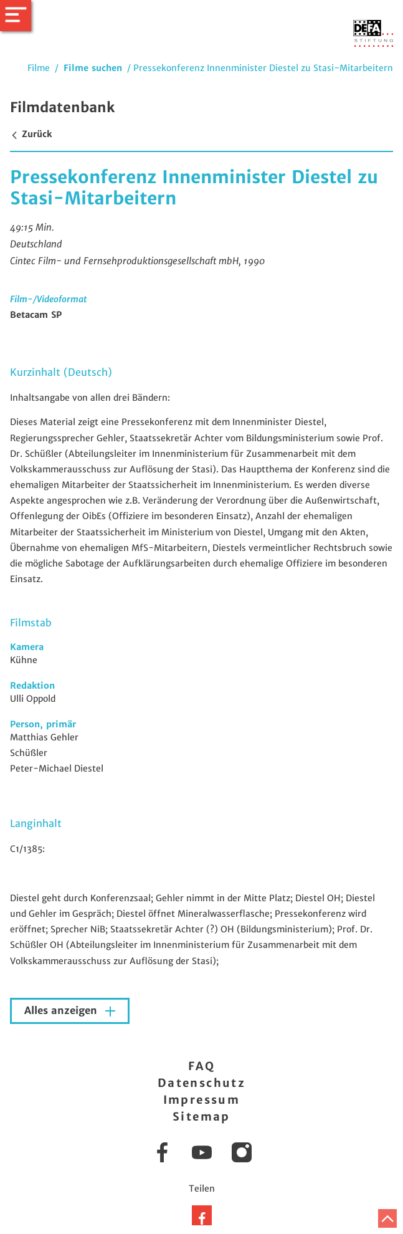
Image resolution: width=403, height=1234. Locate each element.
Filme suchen (93, 68)
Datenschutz (201, 1083)
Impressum (201, 1100)
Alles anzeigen (62, 1010)
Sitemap (201, 1116)
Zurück (31, 134)
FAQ (201, 1066)
